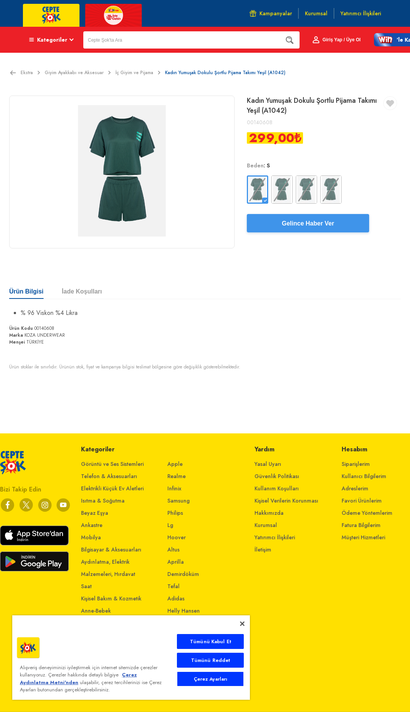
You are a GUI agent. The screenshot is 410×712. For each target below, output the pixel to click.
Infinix (174, 488)
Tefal (173, 586)
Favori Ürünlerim (362, 500)
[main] (131, 657)
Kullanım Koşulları (276, 488)
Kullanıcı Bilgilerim (364, 476)
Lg (170, 525)
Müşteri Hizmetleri (363, 537)
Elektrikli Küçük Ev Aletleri (112, 488)
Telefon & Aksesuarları (109, 476)
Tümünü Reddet (210, 660)
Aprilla (175, 562)
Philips (175, 513)
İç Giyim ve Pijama (137, 72)
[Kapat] (242, 623)
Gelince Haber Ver (308, 223)
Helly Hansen (183, 611)
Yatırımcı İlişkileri (274, 537)
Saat (86, 586)
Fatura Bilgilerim (361, 525)
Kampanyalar (271, 13)
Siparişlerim (356, 464)
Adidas (176, 598)
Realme (176, 476)
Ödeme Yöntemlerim (367, 513)
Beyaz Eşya (94, 513)
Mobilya (91, 537)
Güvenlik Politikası (276, 476)
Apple (175, 464)
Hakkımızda (269, 513)
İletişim (262, 549)
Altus (173, 549)
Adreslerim (355, 488)
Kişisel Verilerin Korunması (286, 500)
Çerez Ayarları (211, 679)
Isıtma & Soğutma (103, 500)
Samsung (178, 500)
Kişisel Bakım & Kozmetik (111, 598)
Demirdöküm (183, 574)
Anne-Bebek (96, 611)
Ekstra (30, 72)
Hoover (176, 537)
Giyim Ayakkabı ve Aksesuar (78, 72)
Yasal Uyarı (267, 464)
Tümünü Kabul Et (210, 641)
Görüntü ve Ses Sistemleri (112, 464)
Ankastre (91, 525)
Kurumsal (265, 525)
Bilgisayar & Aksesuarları (111, 549)
